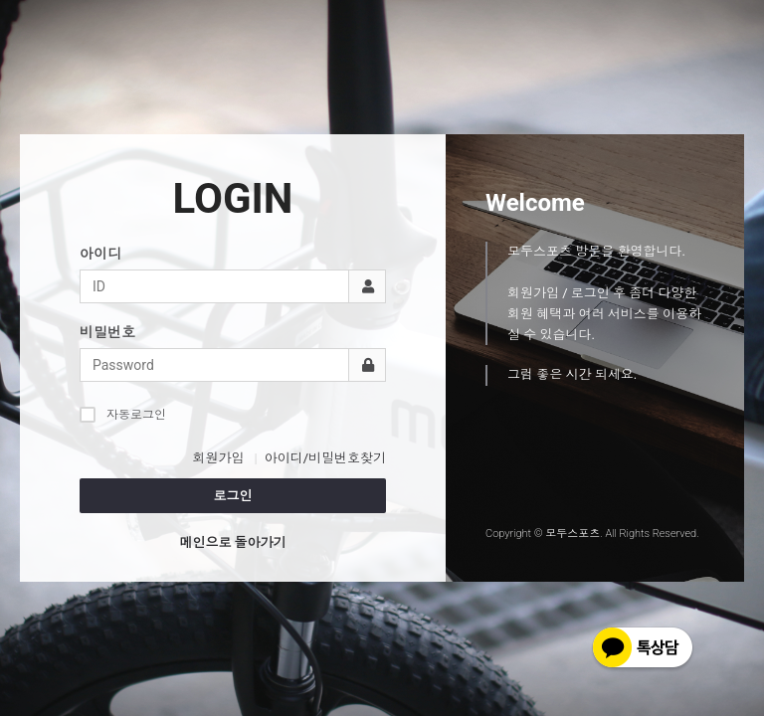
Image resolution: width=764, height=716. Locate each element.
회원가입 (218, 457)
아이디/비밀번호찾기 (325, 457)
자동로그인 (123, 414)
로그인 (233, 495)
